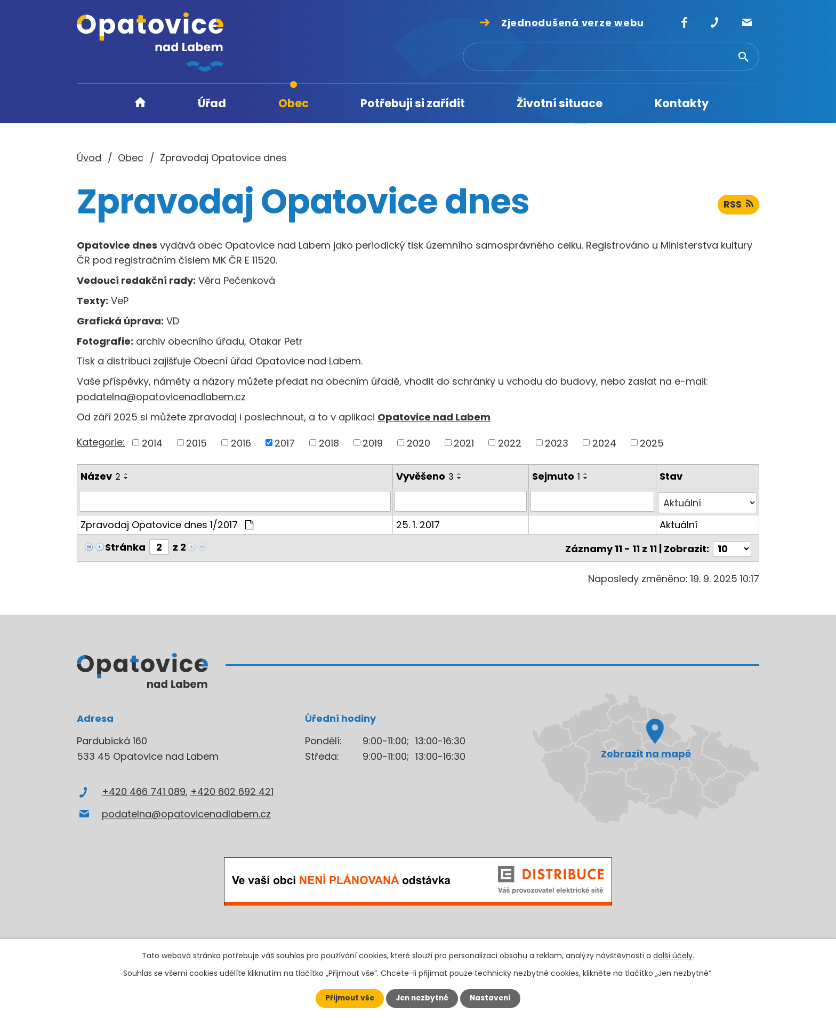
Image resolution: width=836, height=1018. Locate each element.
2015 (196, 442)
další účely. (673, 955)
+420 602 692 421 (232, 788)
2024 (604, 442)
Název (100, 476)
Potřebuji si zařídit (412, 103)
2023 (556, 442)
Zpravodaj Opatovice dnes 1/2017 (167, 522)
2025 (652, 442)
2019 (373, 442)
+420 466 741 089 (144, 788)
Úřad (212, 103)
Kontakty (682, 103)
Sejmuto (557, 476)
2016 (241, 442)
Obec (293, 103)
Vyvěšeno (425, 476)
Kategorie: (101, 442)
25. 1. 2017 (418, 522)
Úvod (140, 104)
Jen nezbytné (422, 998)
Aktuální (679, 522)
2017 (285, 442)
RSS (738, 206)
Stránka (125, 545)
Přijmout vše (347, 998)
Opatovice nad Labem (434, 417)
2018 (329, 442)
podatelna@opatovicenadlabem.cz (161, 396)
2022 (509, 442)
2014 (152, 442)
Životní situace (559, 103)
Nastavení (492, 998)
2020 (418, 442)
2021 (464, 442)
